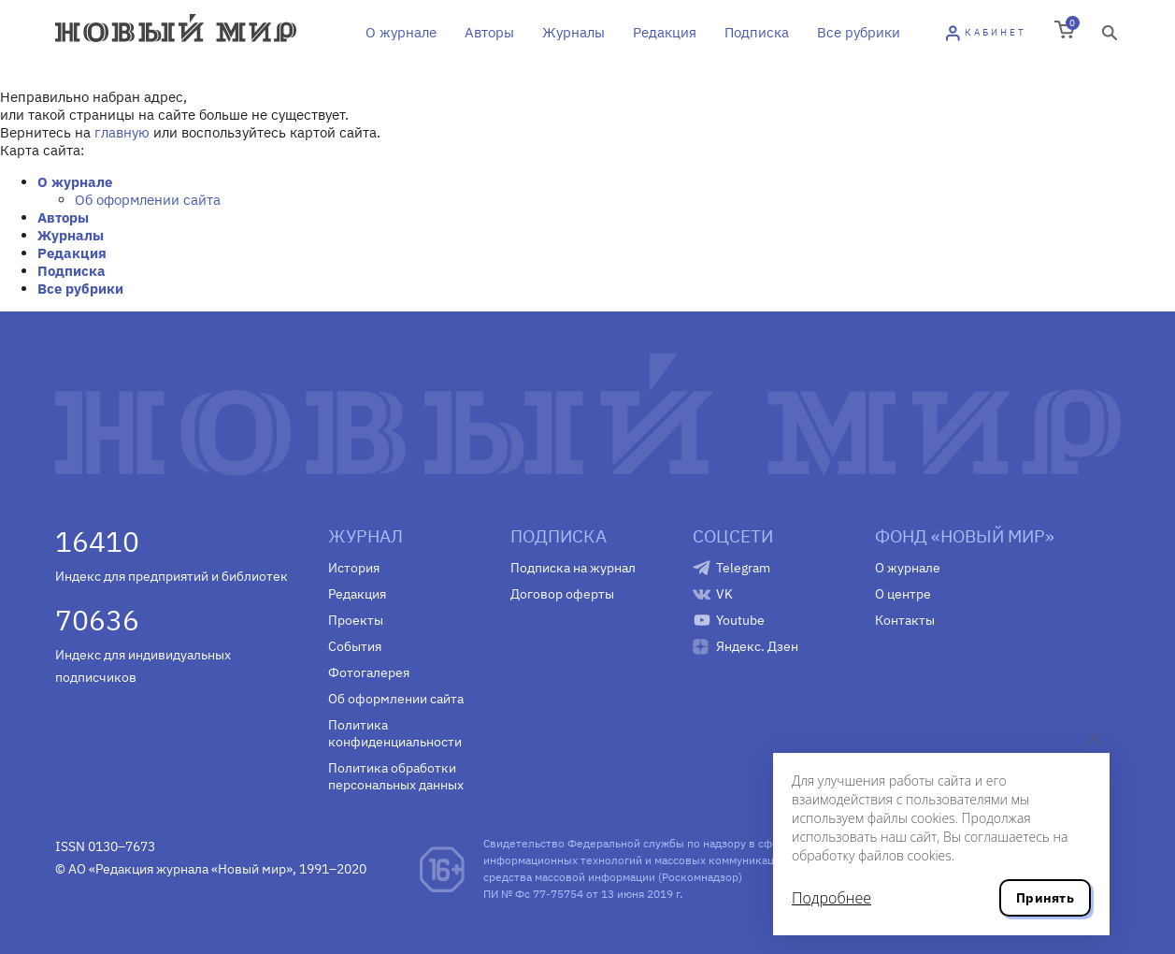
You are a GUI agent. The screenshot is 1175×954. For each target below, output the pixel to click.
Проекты (355, 620)
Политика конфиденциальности (395, 733)
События (354, 646)
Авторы (489, 32)
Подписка (756, 32)
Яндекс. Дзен (757, 646)
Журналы (573, 32)
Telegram (743, 567)
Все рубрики (858, 32)
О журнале (401, 32)
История (354, 567)
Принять (1045, 897)
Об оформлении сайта (148, 200)
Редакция (664, 32)
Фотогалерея (368, 672)
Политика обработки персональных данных (396, 776)
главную (122, 132)
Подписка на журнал (573, 567)
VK (724, 593)
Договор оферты (562, 593)
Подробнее (831, 898)
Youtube (740, 620)
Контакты (905, 620)
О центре (903, 593)
